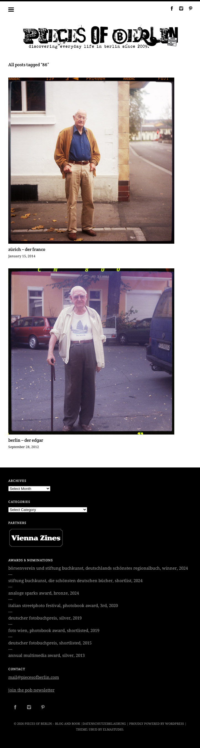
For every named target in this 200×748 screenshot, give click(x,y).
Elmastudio (113, 729)
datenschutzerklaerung (104, 724)
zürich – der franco (26, 249)
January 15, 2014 (21, 256)
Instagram (179, 8)
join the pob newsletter (31, 690)
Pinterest (188, 8)
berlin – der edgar (25, 440)
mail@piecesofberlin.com (33, 677)
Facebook (169, 8)
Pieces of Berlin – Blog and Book (52, 724)
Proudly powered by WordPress (156, 724)
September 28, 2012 (23, 447)
